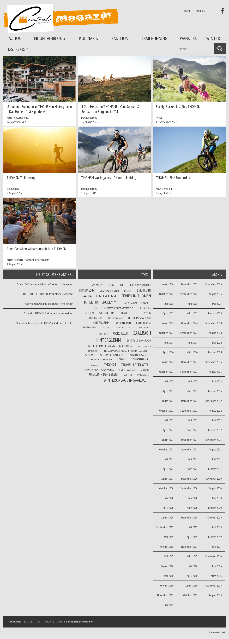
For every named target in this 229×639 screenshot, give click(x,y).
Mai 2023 (217, 381)
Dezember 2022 (189, 401)
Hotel (135, 313)
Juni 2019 (217, 527)
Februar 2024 (215, 352)
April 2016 (192, 576)
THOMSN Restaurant (127, 369)
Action (15, 38)
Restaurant (144, 327)
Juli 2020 (169, 498)
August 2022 (215, 410)
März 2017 (192, 556)
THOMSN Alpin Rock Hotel (99, 369)
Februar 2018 (167, 546)
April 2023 (168, 391)
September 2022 (189, 410)
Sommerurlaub (140, 359)
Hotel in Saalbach (115, 318)
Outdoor (119, 327)
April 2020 (168, 508)
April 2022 (168, 430)
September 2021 (189, 449)
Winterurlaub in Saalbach (126, 380)
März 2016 (216, 576)
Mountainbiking (49, 38)
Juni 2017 (217, 546)
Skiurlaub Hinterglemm (100, 359)
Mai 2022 (217, 420)
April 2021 (168, 469)
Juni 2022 (193, 420)
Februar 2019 (215, 537)
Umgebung (145, 370)
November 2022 (213, 401)
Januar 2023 (168, 401)
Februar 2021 (215, 469)
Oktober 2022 (166, 410)
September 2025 (189, 294)
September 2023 (189, 372)
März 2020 (192, 508)
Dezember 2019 (189, 517)
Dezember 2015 (213, 585)
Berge (112, 285)
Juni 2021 (193, 459)
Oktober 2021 (166, 449)
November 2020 (213, 478)
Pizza (131, 327)
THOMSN (110, 364)
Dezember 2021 (189, 440)
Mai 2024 (217, 342)
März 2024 (192, 352)
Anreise (200, 10)
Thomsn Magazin (60, 18)
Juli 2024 (169, 342)
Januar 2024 (168, 362)
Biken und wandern (109, 290)
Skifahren (89, 355)
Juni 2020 (193, 498)
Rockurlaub (120, 333)
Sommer (121, 359)
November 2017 (189, 546)
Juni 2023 (193, 381)
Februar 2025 (215, 313)
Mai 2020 (217, 498)
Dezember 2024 (189, 323)
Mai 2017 (169, 556)
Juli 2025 (169, 303)
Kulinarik (88, 38)
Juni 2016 (217, 566)
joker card (105, 328)
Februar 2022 (215, 430)
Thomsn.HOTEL (14, 622)
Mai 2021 (217, 459)
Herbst (123, 313)
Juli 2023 (169, 381)
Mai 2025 (217, 303)
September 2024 (189, 333)
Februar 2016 (167, 585)
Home (187, 10)
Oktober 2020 (166, 488)
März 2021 (192, 469)
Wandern (188, 38)
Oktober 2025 (166, 294)
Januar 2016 (192, 585)
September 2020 (189, 488)
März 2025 (192, 313)
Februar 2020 (215, 508)
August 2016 (167, 566)
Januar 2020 (168, 517)
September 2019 (165, 527)
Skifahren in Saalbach (139, 355)
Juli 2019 (193, 527)
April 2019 (192, 537)
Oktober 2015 (190, 595)
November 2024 (213, 323)
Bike (122, 285)
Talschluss (94, 365)
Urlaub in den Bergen (104, 374)
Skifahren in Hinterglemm (112, 355)
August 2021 (215, 449)
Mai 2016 (169, 576)
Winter (213, 38)
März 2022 (192, 430)
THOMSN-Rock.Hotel (135, 364)
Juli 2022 (169, 420)
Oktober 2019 (214, 517)
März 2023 (192, 391)
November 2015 (165, 595)
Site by (217, 632)
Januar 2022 (168, 440)
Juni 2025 (193, 303)
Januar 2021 (168, 478)
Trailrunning (154, 38)
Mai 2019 (169, 537)
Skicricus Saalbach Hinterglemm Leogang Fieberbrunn (126, 351)
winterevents (143, 375)
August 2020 (215, 488)
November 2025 (213, 284)
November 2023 (213, 362)
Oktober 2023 (166, 372)
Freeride (95, 308)
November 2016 (213, 556)
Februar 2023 (215, 391)
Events (128, 290)
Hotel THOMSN (123, 323)
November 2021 (213, 440)
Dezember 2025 (189, 284)
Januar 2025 (168, 323)
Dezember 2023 (189, 362)
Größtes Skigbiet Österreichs (118, 308)
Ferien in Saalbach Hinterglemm (135, 302)
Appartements (21, 117)
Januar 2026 (168, 284)
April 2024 (168, 352)
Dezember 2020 (189, 478)
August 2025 (215, 294)
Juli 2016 (193, 566)
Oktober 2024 (166, 333)
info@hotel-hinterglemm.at (80, 622)
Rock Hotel (103, 334)
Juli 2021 (169, 459)
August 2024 (215, 333)
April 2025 (168, 313)
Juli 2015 (169, 605)
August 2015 (215, 595)
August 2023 (215, 372)
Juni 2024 (193, 342)
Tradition (118, 38)
